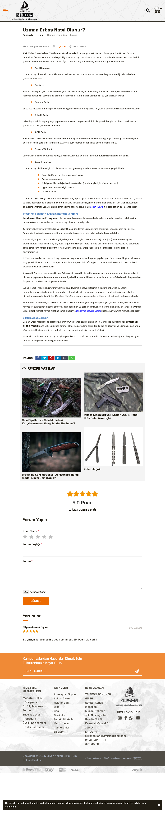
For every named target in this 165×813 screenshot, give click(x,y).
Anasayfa (28, 35)
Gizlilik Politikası (33, 727)
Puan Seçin (31, 531)
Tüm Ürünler (61, 727)
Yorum (28, 561)
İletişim (59, 732)
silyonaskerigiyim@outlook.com (105, 736)
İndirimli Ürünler (64, 719)
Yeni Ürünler (61, 723)
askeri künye (96, 206)
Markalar (59, 715)
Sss (56, 711)
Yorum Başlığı (32, 544)
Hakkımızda (61, 702)
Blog (56, 707)
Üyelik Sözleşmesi (34, 723)
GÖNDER (35, 601)
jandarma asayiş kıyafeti (88, 310)
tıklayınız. (10, 807)
